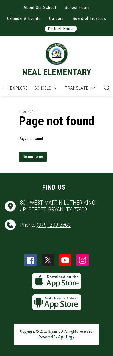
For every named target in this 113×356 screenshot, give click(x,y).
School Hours (77, 7)
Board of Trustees (89, 18)
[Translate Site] (80, 88)
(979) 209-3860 (54, 225)
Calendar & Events (24, 18)
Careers (56, 18)
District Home (61, 28)
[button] (106, 88)
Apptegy (66, 337)
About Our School (40, 7)
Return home (33, 156)
